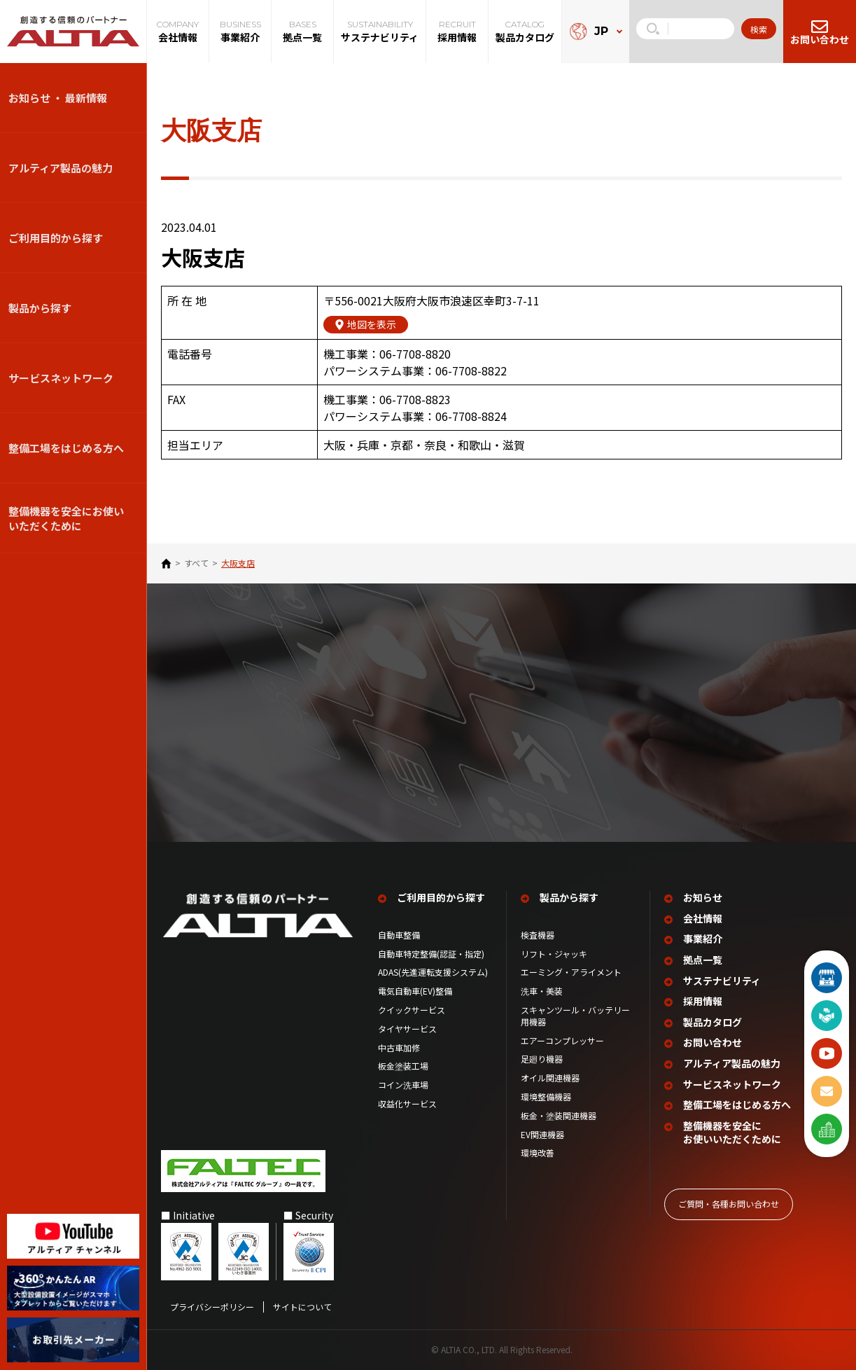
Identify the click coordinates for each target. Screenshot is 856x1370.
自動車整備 (399, 934)
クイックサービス (411, 1010)
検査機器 (537, 934)
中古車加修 (399, 1047)
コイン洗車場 (403, 1085)
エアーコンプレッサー (562, 1040)
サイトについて (302, 1306)
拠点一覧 (702, 960)
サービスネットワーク (60, 378)
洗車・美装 (542, 991)
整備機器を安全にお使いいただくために (66, 518)
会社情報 (702, 918)
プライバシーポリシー (212, 1306)
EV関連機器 (542, 1134)
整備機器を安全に (732, 1132)
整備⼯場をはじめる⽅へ (66, 448)
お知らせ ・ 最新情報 (57, 97)
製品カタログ (712, 1021)
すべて (196, 563)
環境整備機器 (546, 1096)
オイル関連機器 (550, 1078)
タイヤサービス (407, 1028)
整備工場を (737, 1105)
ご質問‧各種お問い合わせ (728, 1203)
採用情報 (702, 1001)
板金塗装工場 (403, 1066)
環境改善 (537, 1152)
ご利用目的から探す (55, 237)
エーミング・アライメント (571, 972)
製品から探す (39, 307)
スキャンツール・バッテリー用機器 (575, 1016)
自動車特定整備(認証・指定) (435, 953)
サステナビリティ (722, 980)
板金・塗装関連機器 (558, 1115)
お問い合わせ (712, 1042)
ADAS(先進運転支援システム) (433, 972)
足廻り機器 (542, 1059)
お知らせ (702, 897)
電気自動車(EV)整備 (415, 991)
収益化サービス (407, 1103)
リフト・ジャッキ (554, 953)
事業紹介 (702, 939)
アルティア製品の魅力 (60, 167)
